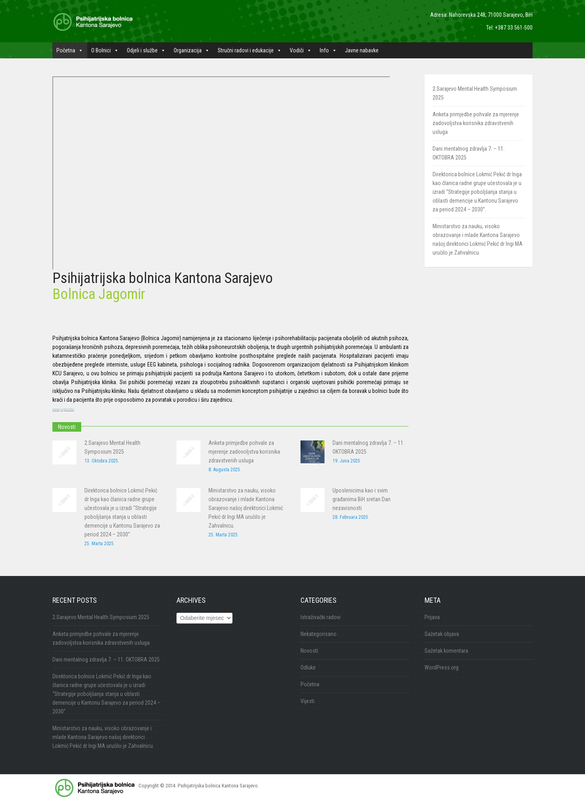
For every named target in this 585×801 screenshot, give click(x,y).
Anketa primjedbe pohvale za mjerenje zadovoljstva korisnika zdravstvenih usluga (244, 452)
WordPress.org (442, 667)
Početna (69, 50)
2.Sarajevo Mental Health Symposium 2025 (100, 617)
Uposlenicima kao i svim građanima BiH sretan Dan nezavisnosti (362, 499)
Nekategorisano (319, 634)
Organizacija (192, 50)
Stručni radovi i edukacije (250, 50)
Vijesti (308, 701)
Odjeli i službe (146, 50)
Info (328, 50)
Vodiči (301, 50)
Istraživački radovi (321, 617)
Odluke (308, 667)
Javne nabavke (362, 50)
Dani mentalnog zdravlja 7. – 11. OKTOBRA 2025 (106, 659)
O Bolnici (105, 50)
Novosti (309, 651)
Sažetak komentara (446, 651)
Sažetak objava (442, 634)
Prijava (432, 617)
